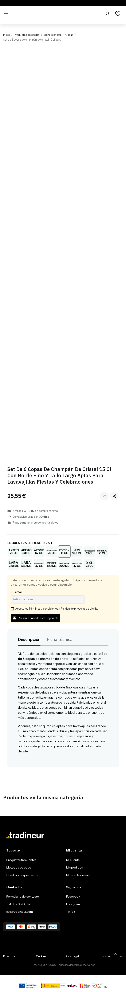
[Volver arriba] (115, 954)
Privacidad (9, 956)
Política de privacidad (74, 608)
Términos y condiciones (43, 608)
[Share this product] (114, 496)
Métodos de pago (18, 867)
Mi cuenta (73, 860)
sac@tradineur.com (19, 912)
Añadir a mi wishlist (104, 496)
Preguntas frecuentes (21, 860)
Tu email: (17, 592)
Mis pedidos (74, 867)
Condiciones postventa (22, 875)
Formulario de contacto (22, 896)
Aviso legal (72, 956)
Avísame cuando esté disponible (35, 618)
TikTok (70, 912)
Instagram (73, 904)
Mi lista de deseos (78, 875)
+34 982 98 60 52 (18, 904)
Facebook (73, 896)
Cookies (41, 956)
